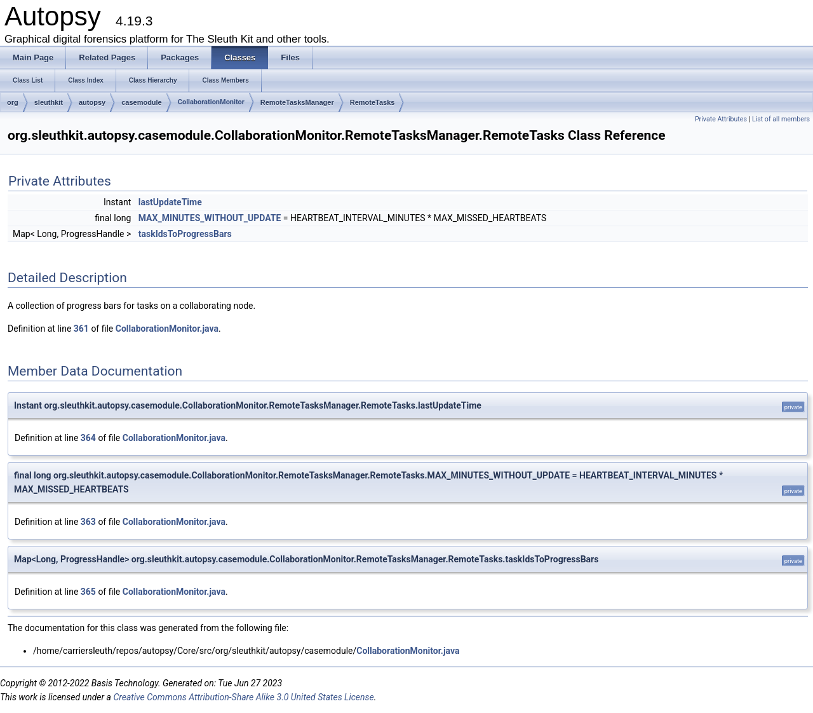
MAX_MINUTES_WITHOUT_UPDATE (209, 218)
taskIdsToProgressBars (185, 234)
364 (88, 438)
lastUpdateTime (170, 202)
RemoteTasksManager (297, 102)
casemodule (141, 102)
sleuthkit (48, 102)
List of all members (781, 119)
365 (88, 592)
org (12, 102)
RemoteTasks (372, 102)
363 (88, 522)
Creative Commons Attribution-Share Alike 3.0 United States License (243, 697)
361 (81, 328)
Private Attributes (721, 119)
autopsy (92, 102)
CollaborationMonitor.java (167, 328)
